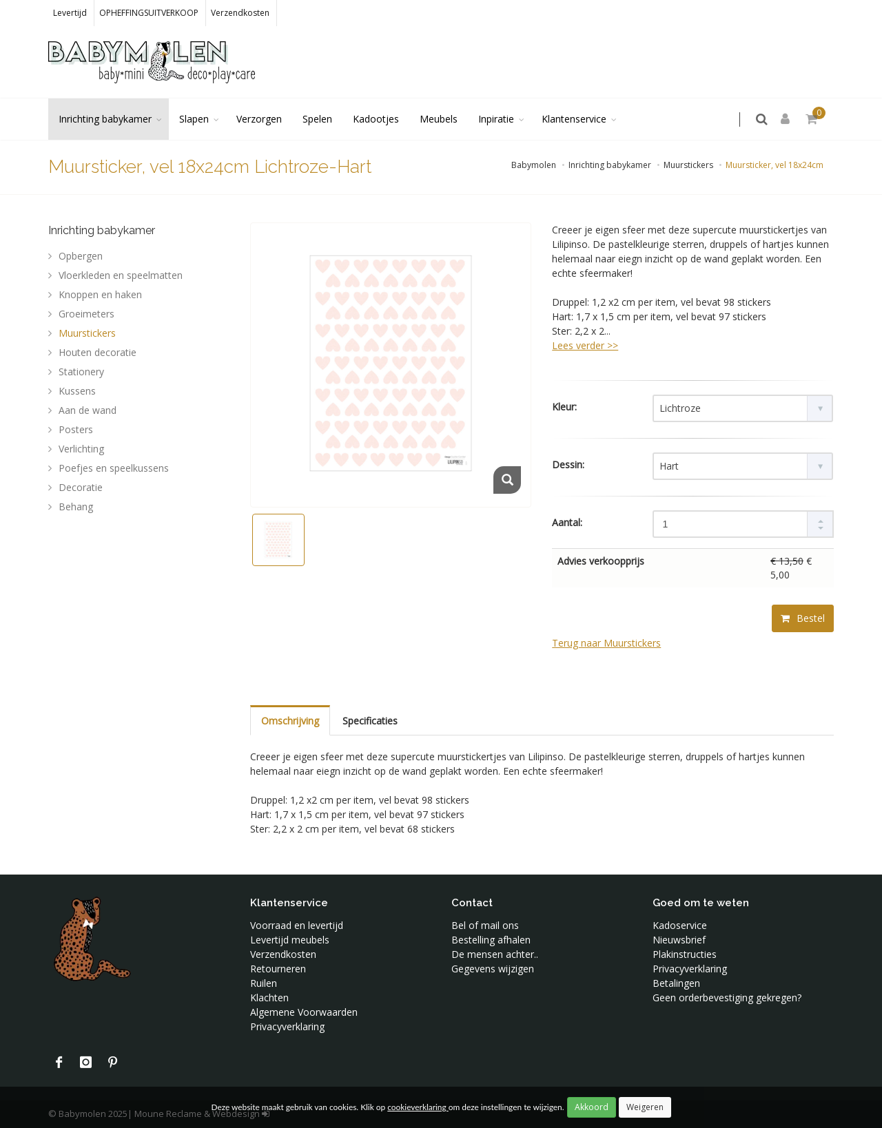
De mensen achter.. (494, 954)
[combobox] (743, 408)
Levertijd (70, 13)
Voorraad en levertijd (296, 925)
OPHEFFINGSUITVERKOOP (148, 13)
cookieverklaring (417, 1107)
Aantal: (567, 522)
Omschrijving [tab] (290, 720)
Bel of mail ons (485, 925)
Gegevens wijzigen (492, 968)
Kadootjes (376, 118)
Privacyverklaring (287, 1026)
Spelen (317, 118)
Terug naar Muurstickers (606, 642)
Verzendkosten (240, 13)
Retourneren (278, 968)
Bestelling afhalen (491, 939)
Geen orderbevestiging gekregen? (727, 997)
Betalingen (676, 983)
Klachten (269, 997)
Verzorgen (259, 118)
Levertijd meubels (289, 939)
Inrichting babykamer (105, 118)
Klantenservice (574, 118)
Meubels (439, 118)
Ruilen (263, 983)
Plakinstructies (685, 954)
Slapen (194, 118)
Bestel (803, 618)
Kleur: (564, 406)
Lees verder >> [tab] (585, 345)
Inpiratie (496, 118)
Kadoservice (680, 925)
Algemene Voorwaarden (304, 1012)
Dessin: (568, 464)
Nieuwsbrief (679, 939)
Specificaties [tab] (370, 720)
